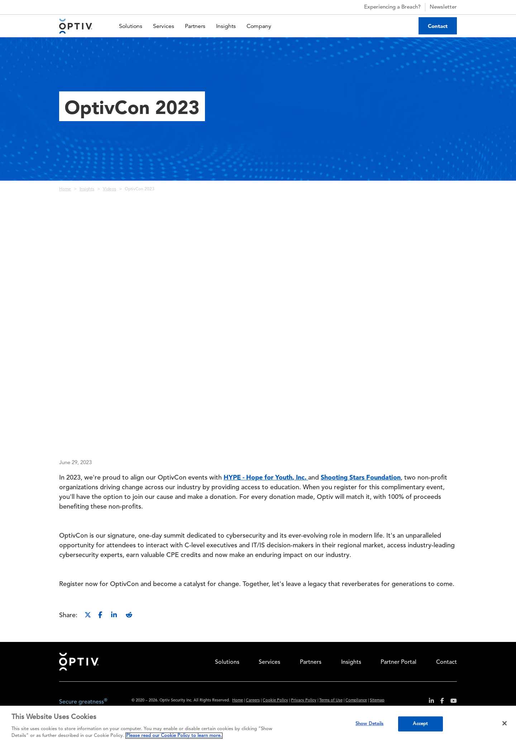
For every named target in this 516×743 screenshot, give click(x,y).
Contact (438, 26)
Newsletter (443, 7)
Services (163, 26)
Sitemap (377, 700)
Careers (253, 700)
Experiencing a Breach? (386, 7)
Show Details (369, 723)
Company (259, 26)
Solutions (130, 26)
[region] (258, 724)
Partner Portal (398, 662)
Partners (195, 26)
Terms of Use (331, 700)
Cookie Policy (275, 700)
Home (65, 189)
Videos (109, 189)
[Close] (504, 723)
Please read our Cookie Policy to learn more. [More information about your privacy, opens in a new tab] (174, 735)
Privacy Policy (303, 700)
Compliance (356, 700)
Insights (226, 26)
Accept (420, 723)
